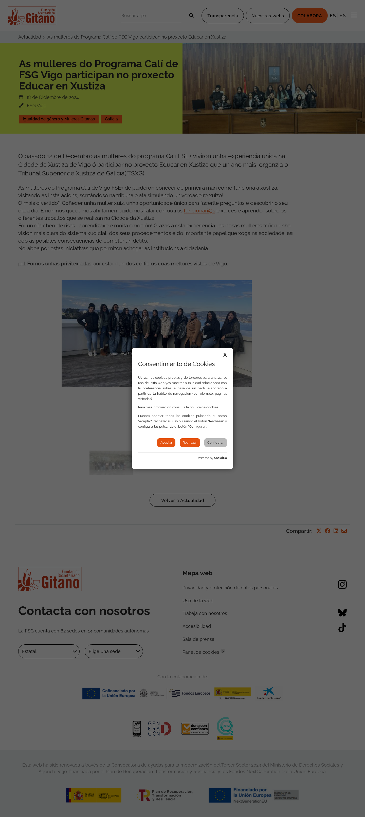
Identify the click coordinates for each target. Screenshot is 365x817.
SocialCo (220, 458)
